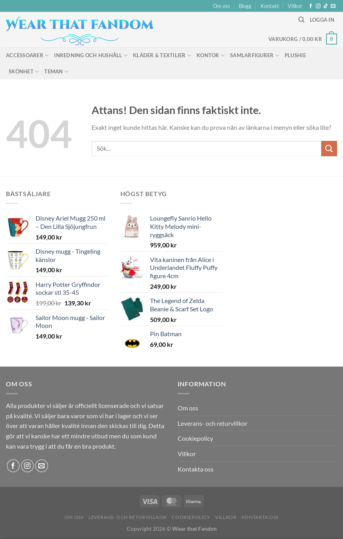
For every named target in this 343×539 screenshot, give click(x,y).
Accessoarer (27, 55)
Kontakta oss (196, 469)
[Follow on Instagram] (318, 6)
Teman (56, 71)
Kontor (211, 55)
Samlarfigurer (254, 55)
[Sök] (301, 19)
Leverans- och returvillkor (212, 423)
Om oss (221, 6)
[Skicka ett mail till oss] (333, 6)
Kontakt (270, 6)
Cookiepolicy (195, 438)
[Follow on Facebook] (310, 6)
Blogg (245, 6)
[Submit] (329, 148)
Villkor (295, 6)
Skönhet (24, 71)
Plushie (295, 55)
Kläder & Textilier (162, 55)
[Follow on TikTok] (325, 6)
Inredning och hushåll (90, 55)
